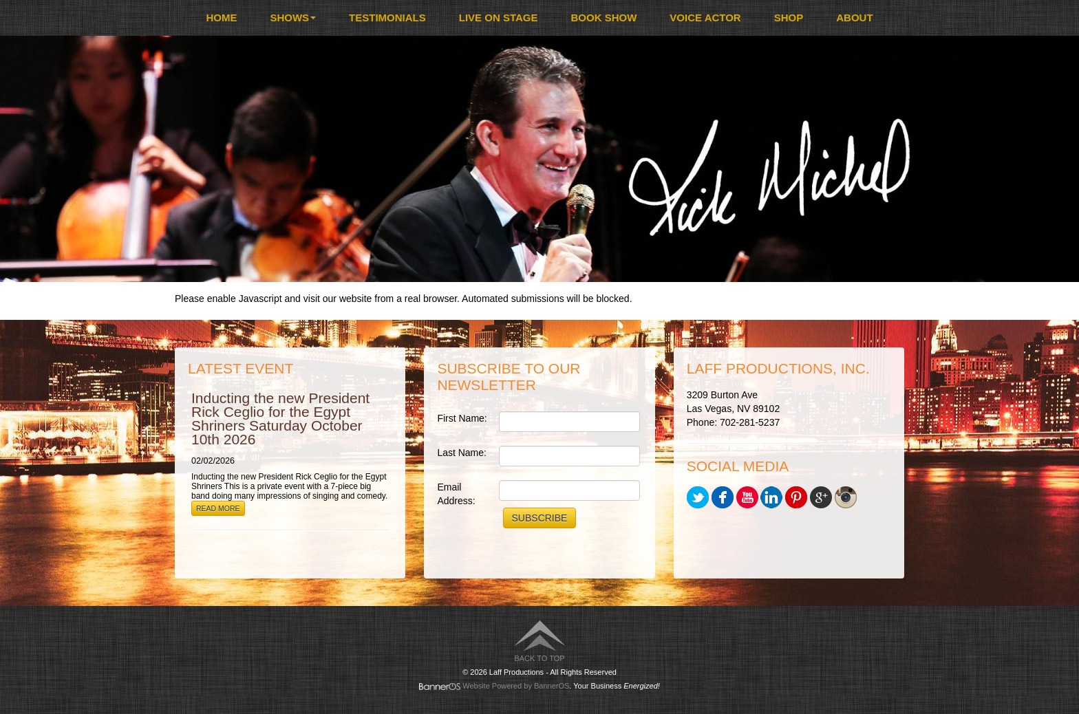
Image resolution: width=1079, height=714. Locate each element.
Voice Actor (705, 17)
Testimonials (387, 17)
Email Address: (456, 494)
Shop (789, 17)
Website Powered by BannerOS (515, 686)
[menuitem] (221, 18)
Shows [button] (293, 17)
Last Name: (462, 452)
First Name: (462, 418)
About (854, 17)
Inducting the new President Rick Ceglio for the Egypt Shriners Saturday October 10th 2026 (280, 418)
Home (221, 17)
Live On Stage (498, 17)
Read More (218, 508)
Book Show (604, 17)
